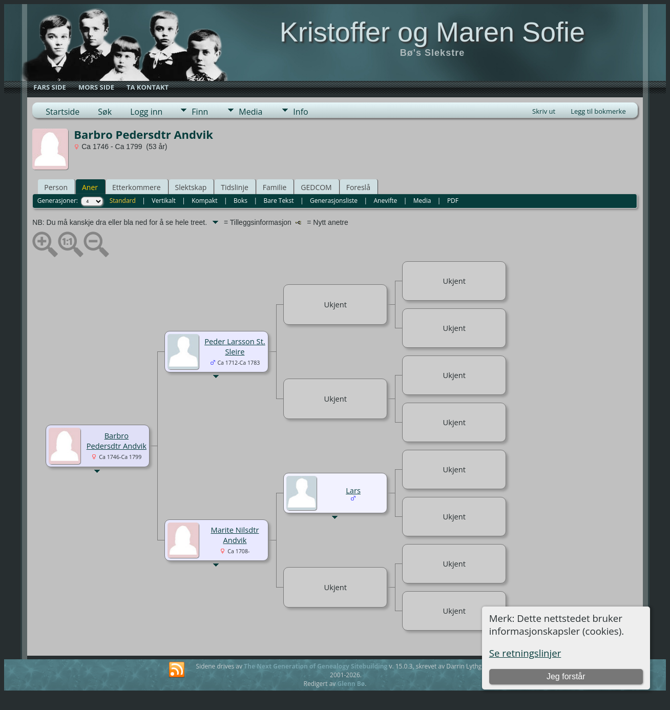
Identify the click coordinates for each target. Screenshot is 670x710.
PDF (452, 200)
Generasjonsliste (334, 200)
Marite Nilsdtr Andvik (235, 535)
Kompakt (204, 200)
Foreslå (358, 187)
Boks (240, 200)
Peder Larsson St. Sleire (234, 346)
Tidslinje (234, 187)
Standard (123, 200)
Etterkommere (136, 187)
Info (300, 111)
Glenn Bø (351, 683)
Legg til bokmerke (598, 111)
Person (56, 187)
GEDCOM (316, 187)
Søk (105, 111)
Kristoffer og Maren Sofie (432, 31)
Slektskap (191, 187)
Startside (62, 111)
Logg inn (146, 111)
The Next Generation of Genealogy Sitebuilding (315, 666)
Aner (90, 187)
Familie (274, 187)
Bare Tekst (279, 200)
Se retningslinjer (525, 652)
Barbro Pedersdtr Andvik (116, 440)
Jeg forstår (566, 676)
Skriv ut (543, 111)
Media (250, 111)
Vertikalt (163, 200)
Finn (200, 111)
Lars (353, 490)
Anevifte (385, 200)
